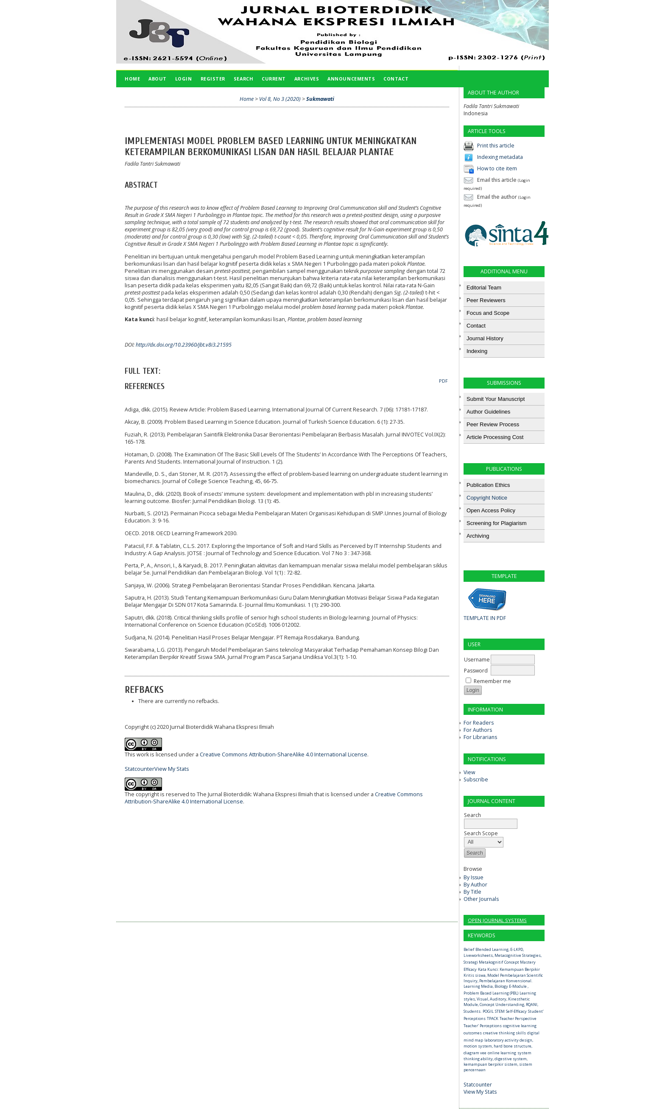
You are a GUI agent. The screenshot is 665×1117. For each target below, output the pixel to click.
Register (213, 78)
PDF (443, 381)
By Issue (473, 877)
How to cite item (497, 168)
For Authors (478, 730)
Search (243, 78)
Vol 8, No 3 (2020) (280, 99)
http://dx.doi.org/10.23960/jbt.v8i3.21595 (184, 344)
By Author (475, 884)
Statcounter (478, 1084)
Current (274, 78)
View (469, 772)
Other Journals (481, 899)
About (157, 78)
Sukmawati (320, 99)
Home (132, 78)
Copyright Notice (487, 498)
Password (476, 670)
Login (183, 78)
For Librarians (480, 737)
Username (477, 659)
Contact (395, 78)
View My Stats (480, 1091)
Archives (306, 78)
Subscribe (476, 779)
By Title (472, 891)
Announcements (351, 78)
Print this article (495, 145)
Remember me (492, 681)
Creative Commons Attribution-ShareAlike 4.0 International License (283, 754)
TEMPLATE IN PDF (485, 618)
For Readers (479, 722)
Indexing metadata (500, 157)
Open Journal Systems (497, 920)
